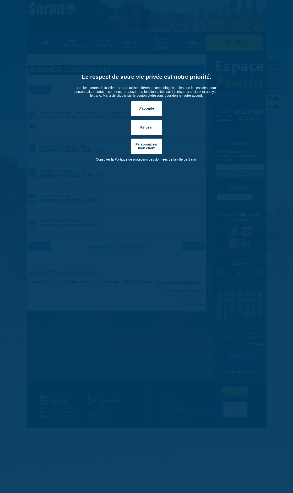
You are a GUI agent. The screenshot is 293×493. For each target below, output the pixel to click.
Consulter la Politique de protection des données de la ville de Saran (146, 159)
